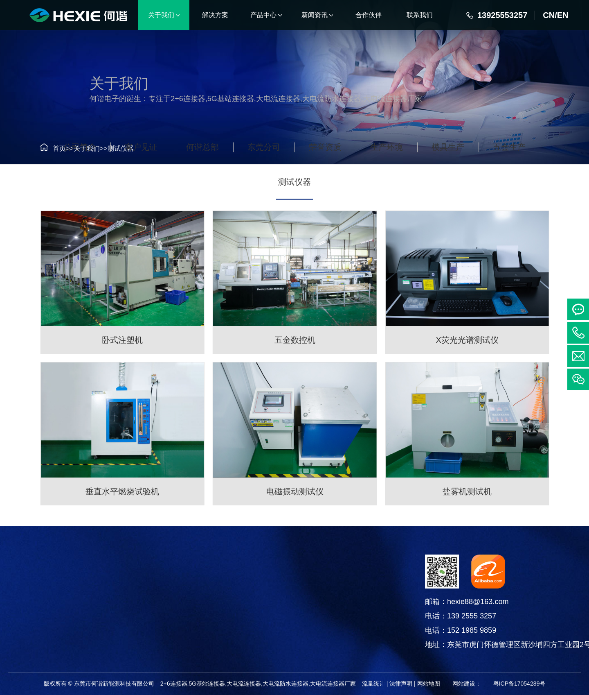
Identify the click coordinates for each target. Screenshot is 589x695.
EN (563, 15)
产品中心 (68, 564)
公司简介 (79, 180)
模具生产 (448, 180)
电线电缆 (68, 626)
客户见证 (141, 180)
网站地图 (428, 683)
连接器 (68, 585)
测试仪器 (111, 148)
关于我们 (77, 148)
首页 (49, 148)
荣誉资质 (325, 180)
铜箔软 (68, 647)
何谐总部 (202, 180)
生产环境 (386, 180)
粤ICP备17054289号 (519, 683)
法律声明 (400, 683)
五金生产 (509, 180)
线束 (67, 606)
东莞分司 (263, 180)
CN (549, 15)
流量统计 (373, 683)
